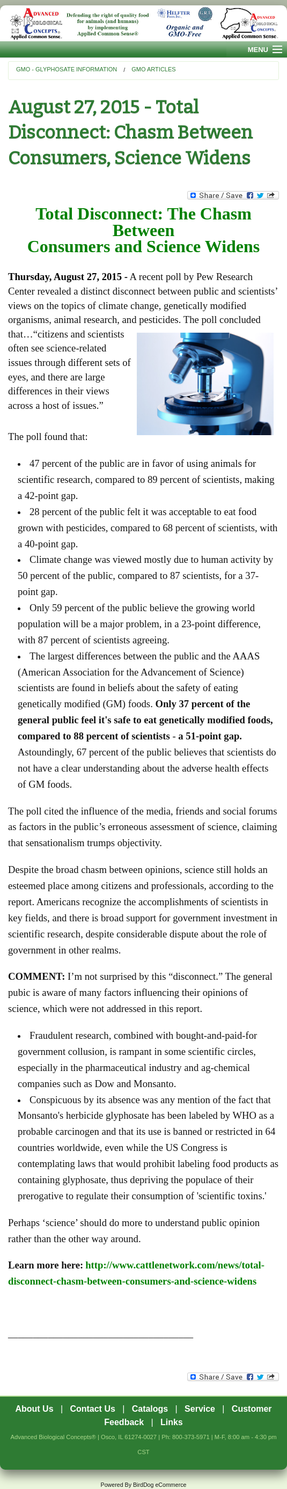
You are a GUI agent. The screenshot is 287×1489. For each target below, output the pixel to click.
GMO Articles (153, 69)
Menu (258, 50)
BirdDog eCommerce (160, 1484)
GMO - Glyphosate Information (66, 69)
